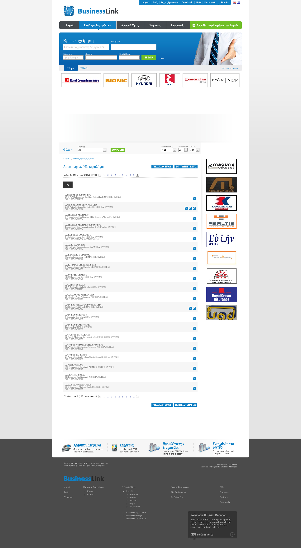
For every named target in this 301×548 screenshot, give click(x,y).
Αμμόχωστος (134, 507)
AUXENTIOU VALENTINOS (78, 385)
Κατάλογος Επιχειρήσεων (83, 159)
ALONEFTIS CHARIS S (76, 275)
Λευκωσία (133, 494)
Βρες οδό (129, 491)
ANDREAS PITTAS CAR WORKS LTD (83, 305)
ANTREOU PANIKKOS (76, 355)
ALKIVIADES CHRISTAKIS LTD (80, 265)
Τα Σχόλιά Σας (177, 497)
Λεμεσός (133, 497)
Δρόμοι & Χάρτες (129, 487)
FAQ (222, 487)
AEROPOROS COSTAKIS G (78, 235)
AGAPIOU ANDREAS (75, 245)
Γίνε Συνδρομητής (178, 492)
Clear (162, 58)
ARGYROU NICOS (74, 365)
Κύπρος (90, 491)
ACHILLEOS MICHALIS (76, 215)
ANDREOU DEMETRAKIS (77, 325)
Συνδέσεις (224, 497)
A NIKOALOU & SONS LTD (78, 195)
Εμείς (66, 492)
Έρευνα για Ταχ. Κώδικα (136, 512)
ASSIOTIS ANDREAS (75, 375)
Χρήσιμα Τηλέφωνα (229, 68)
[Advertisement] (150, 115)
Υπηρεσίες (68, 497)
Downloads (224, 492)
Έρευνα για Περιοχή (134, 516)
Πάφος (132, 503)
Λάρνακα (133, 500)
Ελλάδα (84, 68)
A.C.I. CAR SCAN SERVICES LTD (81, 205)
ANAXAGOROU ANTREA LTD (79, 295)
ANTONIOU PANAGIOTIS (77, 335)
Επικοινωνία (225, 502)
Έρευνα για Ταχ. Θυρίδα (136, 519)
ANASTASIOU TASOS (75, 285)
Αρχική (66, 159)
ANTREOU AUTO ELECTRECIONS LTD (84, 345)
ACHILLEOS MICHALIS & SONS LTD (83, 225)
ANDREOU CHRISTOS (76, 315)
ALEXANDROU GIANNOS (77, 255)
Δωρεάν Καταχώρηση (180, 487)
